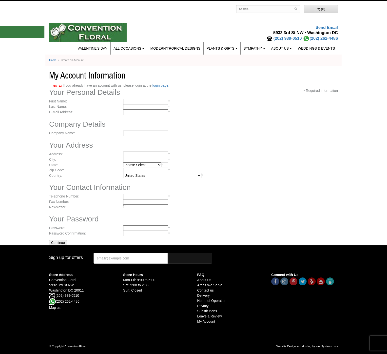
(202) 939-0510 (287, 38)
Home (53, 60)
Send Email (327, 27)
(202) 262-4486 (320, 38)
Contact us (205, 290)
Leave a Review (209, 316)
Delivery (203, 295)
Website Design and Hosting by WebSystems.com (307, 346)
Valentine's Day (92, 48)
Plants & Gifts (220, 48)
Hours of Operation (211, 301)
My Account (206, 321)
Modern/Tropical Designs (175, 48)
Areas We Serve (209, 285)
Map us (54, 308)
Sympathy (253, 48)
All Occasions (127, 48)
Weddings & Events (316, 48)
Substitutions (207, 311)
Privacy (203, 306)
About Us (280, 48)
